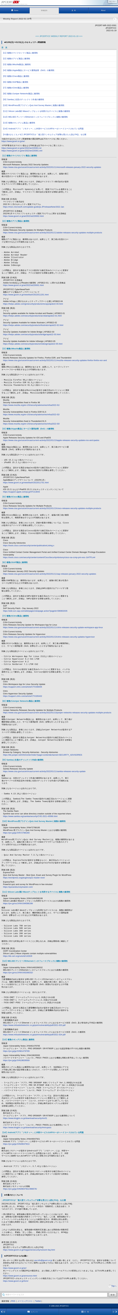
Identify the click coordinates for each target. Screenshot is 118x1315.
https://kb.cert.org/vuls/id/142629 (17, 956)
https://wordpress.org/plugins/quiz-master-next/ (24, 878)
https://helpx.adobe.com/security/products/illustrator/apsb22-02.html (33, 325)
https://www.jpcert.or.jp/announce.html (20, 1276)
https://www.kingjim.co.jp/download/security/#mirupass (27, 1127)
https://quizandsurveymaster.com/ (18, 887)
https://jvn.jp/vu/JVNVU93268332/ (18, 973)
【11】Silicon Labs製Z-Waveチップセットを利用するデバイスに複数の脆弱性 (36, 111)
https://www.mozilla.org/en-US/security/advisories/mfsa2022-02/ (31, 414)
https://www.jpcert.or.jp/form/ (15, 1281)
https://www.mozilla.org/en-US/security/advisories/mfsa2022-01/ (31, 405)
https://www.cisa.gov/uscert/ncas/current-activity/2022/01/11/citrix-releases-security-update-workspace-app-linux (53, 627)
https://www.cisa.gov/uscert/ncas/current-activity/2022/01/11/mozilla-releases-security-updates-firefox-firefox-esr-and (55, 360)
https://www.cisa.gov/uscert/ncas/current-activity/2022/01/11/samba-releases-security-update (44, 771)
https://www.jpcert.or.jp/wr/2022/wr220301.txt (21, 148)
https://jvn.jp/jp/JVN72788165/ (16, 833)
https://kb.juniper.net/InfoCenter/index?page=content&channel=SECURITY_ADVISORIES (42, 755)
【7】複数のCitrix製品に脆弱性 (15, 88)
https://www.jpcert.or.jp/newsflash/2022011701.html (26, 483)
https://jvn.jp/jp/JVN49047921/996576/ (20, 1189)
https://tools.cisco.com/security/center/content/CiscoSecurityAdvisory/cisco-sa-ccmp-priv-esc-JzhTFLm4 (49, 557)
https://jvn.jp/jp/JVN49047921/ (16, 1144)
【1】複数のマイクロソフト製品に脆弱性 (20, 53)
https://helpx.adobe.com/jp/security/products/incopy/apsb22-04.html (33, 304)
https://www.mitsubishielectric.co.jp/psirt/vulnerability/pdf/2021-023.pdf (34, 1025)
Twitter (38, 1301)
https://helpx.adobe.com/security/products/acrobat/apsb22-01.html (32, 316)
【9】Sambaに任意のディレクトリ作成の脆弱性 (23, 99)
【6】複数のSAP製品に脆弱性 (15, 82)
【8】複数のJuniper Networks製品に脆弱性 (21, 94)
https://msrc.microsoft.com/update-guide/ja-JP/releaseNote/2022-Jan (33, 207)
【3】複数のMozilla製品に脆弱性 (16, 64)
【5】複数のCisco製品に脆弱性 (16, 76)
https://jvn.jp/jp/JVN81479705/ (16, 1051)
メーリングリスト (25, 1301)
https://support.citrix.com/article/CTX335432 (22, 696)
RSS (13, 1301)
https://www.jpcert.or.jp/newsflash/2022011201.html (26, 295)
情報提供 (44, 10)
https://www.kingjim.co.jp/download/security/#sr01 (25, 1118)
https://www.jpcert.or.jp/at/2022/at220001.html (23, 285)
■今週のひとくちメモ (13, 1195)
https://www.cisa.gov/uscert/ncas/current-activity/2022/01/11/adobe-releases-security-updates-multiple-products (52, 233)
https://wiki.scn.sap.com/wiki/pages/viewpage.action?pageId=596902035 (35, 611)
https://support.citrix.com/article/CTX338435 (22, 687)
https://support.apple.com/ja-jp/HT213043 (21, 492)
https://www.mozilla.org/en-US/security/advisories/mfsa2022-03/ (31, 424)
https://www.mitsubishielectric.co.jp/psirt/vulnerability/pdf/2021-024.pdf (34, 1035)
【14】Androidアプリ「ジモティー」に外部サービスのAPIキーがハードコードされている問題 (43, 129)
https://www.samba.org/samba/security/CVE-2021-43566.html (30, 816)
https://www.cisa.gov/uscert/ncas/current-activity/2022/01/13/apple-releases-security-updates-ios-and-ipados (51, 440)
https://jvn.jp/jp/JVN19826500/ (16, 1060)
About (103, 10)
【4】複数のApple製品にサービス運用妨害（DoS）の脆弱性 (28, 70)
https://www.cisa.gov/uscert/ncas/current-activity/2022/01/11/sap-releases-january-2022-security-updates (49, 574)
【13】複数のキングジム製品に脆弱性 (18, 123)
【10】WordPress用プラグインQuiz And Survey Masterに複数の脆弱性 (33, 105)
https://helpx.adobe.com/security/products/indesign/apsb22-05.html (33, 344)
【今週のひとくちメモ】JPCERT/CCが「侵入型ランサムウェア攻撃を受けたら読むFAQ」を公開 (44, 134)
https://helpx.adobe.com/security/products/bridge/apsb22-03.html (32, 334)
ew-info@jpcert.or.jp (43, 1260)
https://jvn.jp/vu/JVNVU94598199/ (18, 903)
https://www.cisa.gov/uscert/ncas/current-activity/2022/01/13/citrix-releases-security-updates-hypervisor (49, 637)
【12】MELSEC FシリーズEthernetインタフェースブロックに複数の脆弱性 (35, 117)
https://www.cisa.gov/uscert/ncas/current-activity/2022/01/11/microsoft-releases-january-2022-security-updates (52, 167)
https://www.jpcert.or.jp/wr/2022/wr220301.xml (22, 151)
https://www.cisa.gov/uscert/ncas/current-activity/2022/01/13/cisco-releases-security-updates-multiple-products (52, 508)
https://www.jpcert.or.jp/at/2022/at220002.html (23, 216)
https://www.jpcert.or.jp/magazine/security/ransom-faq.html (29, 1250)
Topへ (113, 1286)
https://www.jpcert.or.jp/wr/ (13, 141)
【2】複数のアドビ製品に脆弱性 (16, 59)
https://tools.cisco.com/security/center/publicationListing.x (28, 545)
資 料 (74, 10)
